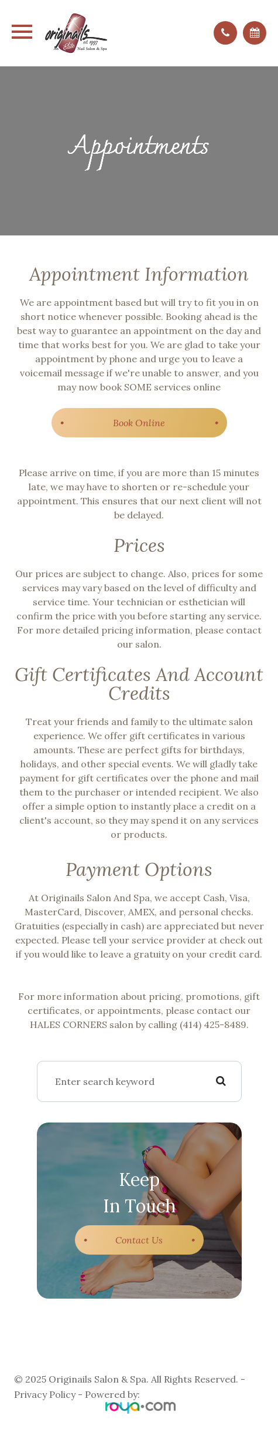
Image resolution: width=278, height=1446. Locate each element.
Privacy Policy (44, 1394)
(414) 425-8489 (213, 1024)
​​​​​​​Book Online (139, 423)
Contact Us (139, 1240)
